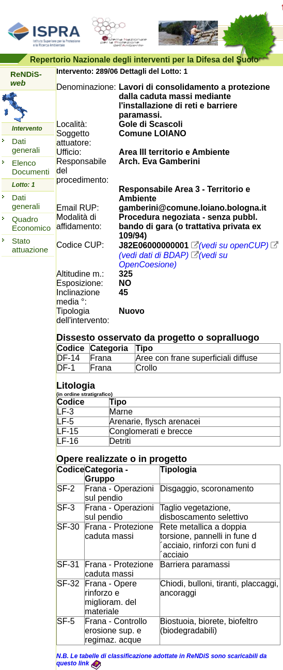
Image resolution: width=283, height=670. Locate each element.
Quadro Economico (31, 223)
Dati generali (26, 145)
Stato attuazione (30, 245)
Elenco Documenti (31, 167)
